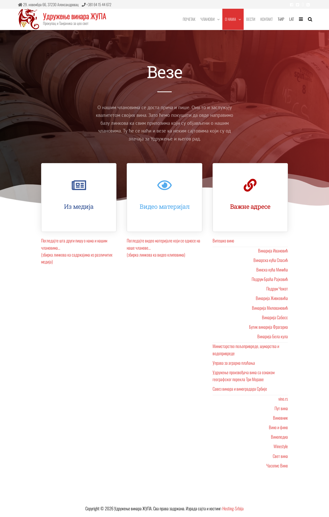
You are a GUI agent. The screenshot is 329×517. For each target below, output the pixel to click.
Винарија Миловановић (270, 308)
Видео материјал (165, 206)
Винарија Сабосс (275, 317)
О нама (230, 19)
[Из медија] (78, 185)
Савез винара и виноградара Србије (240, 389)
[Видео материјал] (164, 185)
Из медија (79, 206)
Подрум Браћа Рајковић (270, 279)
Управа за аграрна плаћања (234, 363)
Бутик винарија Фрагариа (268, 327)
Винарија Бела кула (272, 336)
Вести (250, 19)
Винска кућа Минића (272, 269)
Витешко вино (223, 240)
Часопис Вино (277, 465)
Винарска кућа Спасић (270, 260)
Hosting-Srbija (233, 508)
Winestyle (280, 446)
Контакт (266, 19)
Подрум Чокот (277, 288)
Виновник (280, 418)
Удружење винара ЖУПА (74, 16)
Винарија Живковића (272, 298)
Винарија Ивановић (273, 250)
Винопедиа (279, 437)
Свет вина (280, 456)
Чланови (207, 19)
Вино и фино (278, 427)
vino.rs (283, 399)
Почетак (189, 19)
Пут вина (281, 408)
